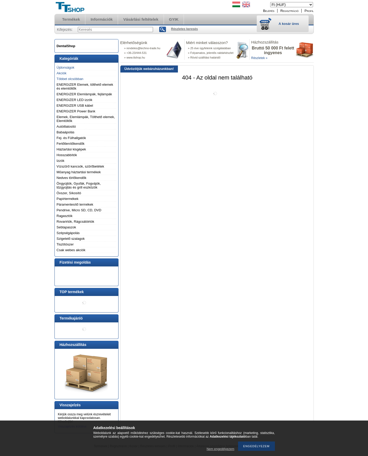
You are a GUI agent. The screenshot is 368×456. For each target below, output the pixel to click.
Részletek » (259, 58)
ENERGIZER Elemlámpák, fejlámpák (84, 94)
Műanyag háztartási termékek (79, 172)
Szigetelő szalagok (71, 239)
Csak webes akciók (71, 250)
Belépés (268, 11)
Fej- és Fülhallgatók (71, 138)
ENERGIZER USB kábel (75, 105)
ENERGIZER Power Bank (76, 111)
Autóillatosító (66, 126)
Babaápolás (65, 132)
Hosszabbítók (67, 155)
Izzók (60, 161)
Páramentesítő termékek (75, 204)
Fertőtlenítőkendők (71, 144)
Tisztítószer (65, 244)
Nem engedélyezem (220, 449)
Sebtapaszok (66, 227)
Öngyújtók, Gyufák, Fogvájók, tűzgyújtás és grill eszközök (79, 185)
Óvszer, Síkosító (69, 193)
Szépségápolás (68, 233)
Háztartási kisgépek (71, 149)
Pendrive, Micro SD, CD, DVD (79, 210)
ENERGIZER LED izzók (74, 100)
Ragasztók (64, 216)
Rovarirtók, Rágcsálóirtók (75, 221)
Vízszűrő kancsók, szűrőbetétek (80, 166)
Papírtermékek (68, 199)
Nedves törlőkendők (71, 178)
